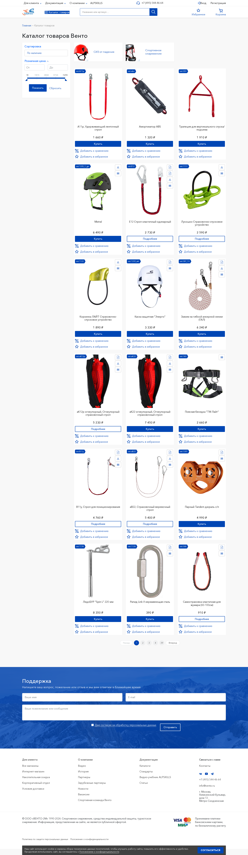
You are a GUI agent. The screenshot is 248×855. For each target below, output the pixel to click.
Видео (82, 771)
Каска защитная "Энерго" (150, 316)
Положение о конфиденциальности (98, 845)
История (83, 777)
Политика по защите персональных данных (48, 845)
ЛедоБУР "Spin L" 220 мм (98, 604)
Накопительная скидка (36, 783)
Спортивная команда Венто (95, 806)
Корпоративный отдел (36, 789)
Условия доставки (33, 794)
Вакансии (83, 800)
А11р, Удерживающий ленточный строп (98, 126)
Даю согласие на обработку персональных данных (125, 731)
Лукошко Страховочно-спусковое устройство (202, 222)
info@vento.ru (207, 791)
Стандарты (146, 777)
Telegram (212, 780)
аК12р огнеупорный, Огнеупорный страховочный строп (98, 414)
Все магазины (30, 771)
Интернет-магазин (33, 777)
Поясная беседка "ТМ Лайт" (202, 412)
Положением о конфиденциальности (99, 851)
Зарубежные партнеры (92, 789)
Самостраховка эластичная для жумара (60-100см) (202, 606)
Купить (98, 142)
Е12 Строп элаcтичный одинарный (150, 220)
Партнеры (84, 783)
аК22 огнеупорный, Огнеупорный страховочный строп (150, 414)
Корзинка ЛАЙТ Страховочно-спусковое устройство (98, 318)
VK (200, 780)
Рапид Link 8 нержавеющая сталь (150, 604)
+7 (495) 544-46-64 (151, 2)
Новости (83, 794)
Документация (54, 3)
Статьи (144, 789)
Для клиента (31, 3)
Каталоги (145, 771)
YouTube (206, 780)
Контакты (204, 771)
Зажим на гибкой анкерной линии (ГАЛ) (202, 318)
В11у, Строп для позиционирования (98, 510)
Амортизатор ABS (150, 124)
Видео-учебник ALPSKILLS (155, 783)
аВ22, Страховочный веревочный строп (150, 510)
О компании (77, 3)
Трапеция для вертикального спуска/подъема (202, 126)
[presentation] (46, 736)
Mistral (98, 220)
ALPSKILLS (96, 3)
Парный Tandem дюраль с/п (202, 508)
